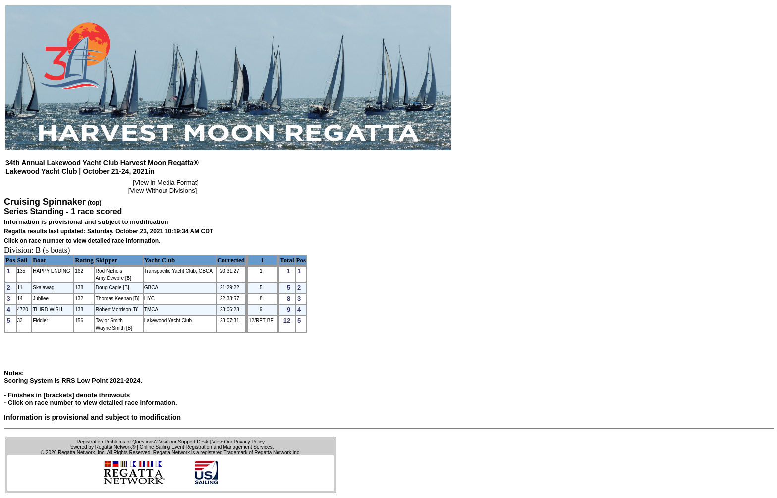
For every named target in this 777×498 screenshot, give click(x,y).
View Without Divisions (162, 190)
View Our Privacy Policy (238, 441)
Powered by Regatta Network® (101, 447)
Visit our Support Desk (183, 441)
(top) (95, 202)
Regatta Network (76, 452)
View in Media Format (166, 182)
